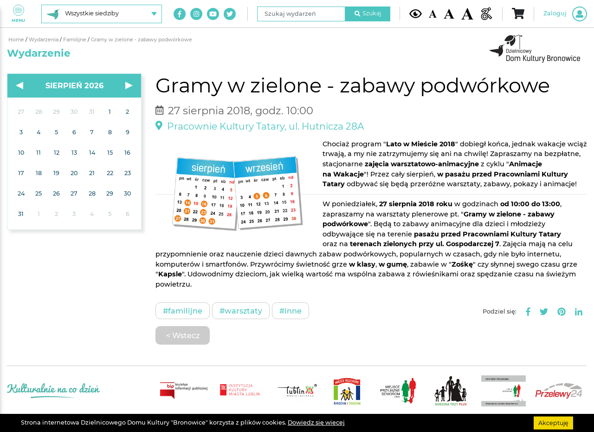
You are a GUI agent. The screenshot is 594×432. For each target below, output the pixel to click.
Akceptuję (553, 422)
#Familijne (182, 310)
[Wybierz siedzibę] (101, 14)
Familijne (75, 40)
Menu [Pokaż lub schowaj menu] (18, 14)
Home (17, 40)
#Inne (290, 310)
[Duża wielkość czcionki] (467, 14)
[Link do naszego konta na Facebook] (180, 14)
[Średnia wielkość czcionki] (449, 14)
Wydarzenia (44, 40)
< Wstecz (183, 335)
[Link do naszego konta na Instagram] (196, 14)
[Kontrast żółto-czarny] (415, 13)
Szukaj (368, 13)
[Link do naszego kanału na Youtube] (213, 14)
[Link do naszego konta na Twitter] (230, 14)
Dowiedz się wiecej (316, 422)
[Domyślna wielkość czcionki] (433, 14)
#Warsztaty (241, 310)
